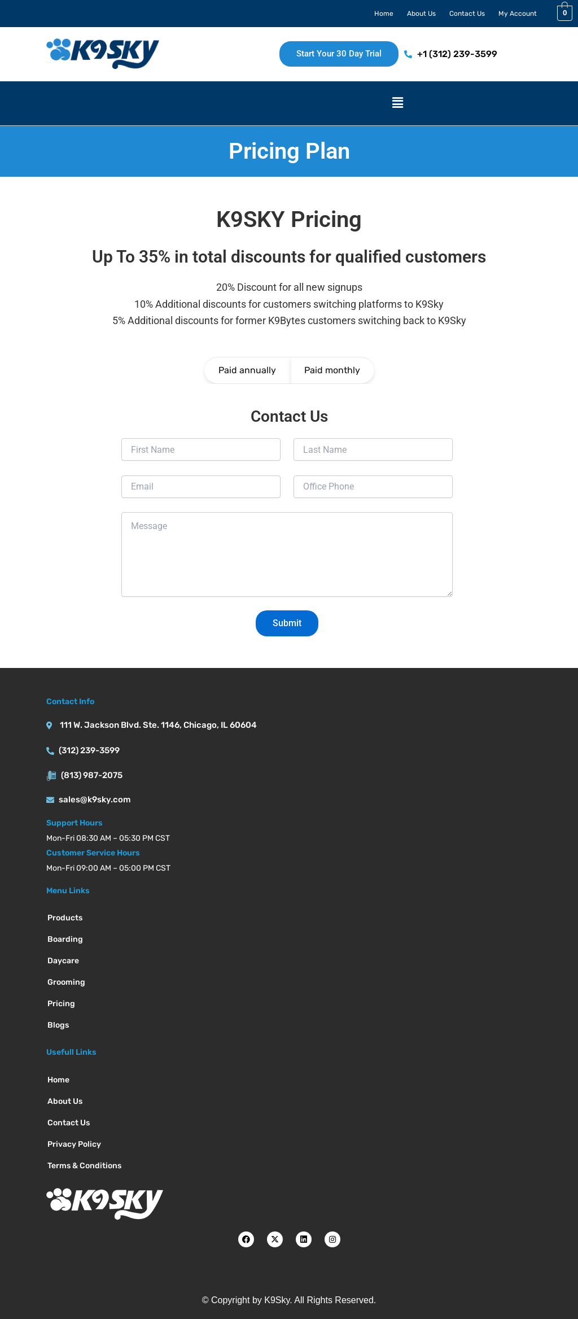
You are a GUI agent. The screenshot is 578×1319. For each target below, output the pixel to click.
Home (383, 14)
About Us (421, 14)
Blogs (58, 1025)
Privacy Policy (74, 1144)
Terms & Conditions (84, 1165)
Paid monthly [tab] (332, 370)
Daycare (63, 961)
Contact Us (467, 14)
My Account (517, 14)
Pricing (61, 1003)
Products (64, 918)
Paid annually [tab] (247, 370)
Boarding (65, 939)
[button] (398, 103)
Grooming (66, 982)
